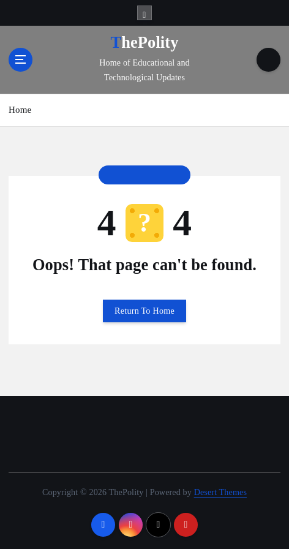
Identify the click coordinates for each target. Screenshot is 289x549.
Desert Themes (220, 492)
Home (20, 110)
